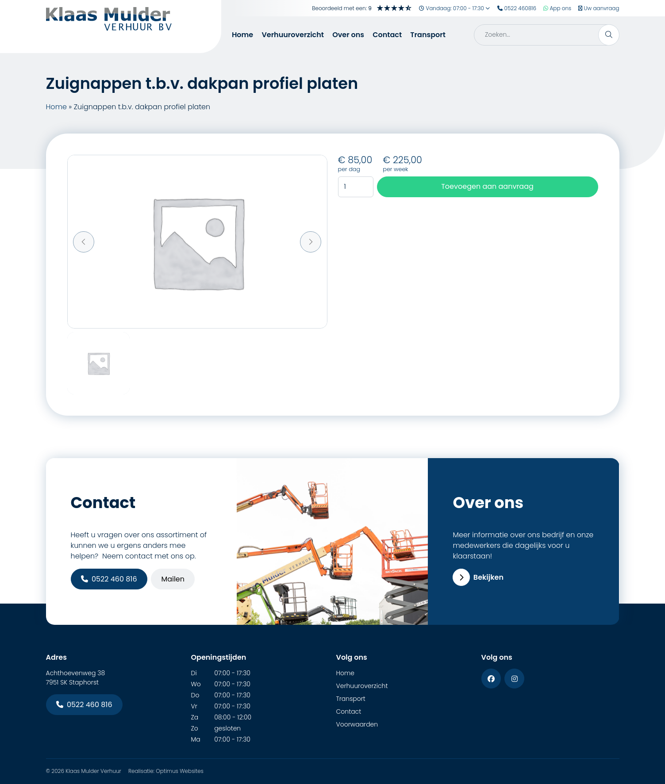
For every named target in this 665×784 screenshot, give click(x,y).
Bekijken (478, 577)
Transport (428, 35)
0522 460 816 (109, 579)
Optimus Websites (180, 771)
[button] (83, 241)
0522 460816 (516, 8)
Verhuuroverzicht (292, 35)
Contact (387, 35)
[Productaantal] (355, 186)
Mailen (173, 579)
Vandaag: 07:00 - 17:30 (454, 8)
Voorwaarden (357, 724)
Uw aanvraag (598, 8)
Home (242, 35)
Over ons (348, 35)
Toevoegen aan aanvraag (487, 186)
